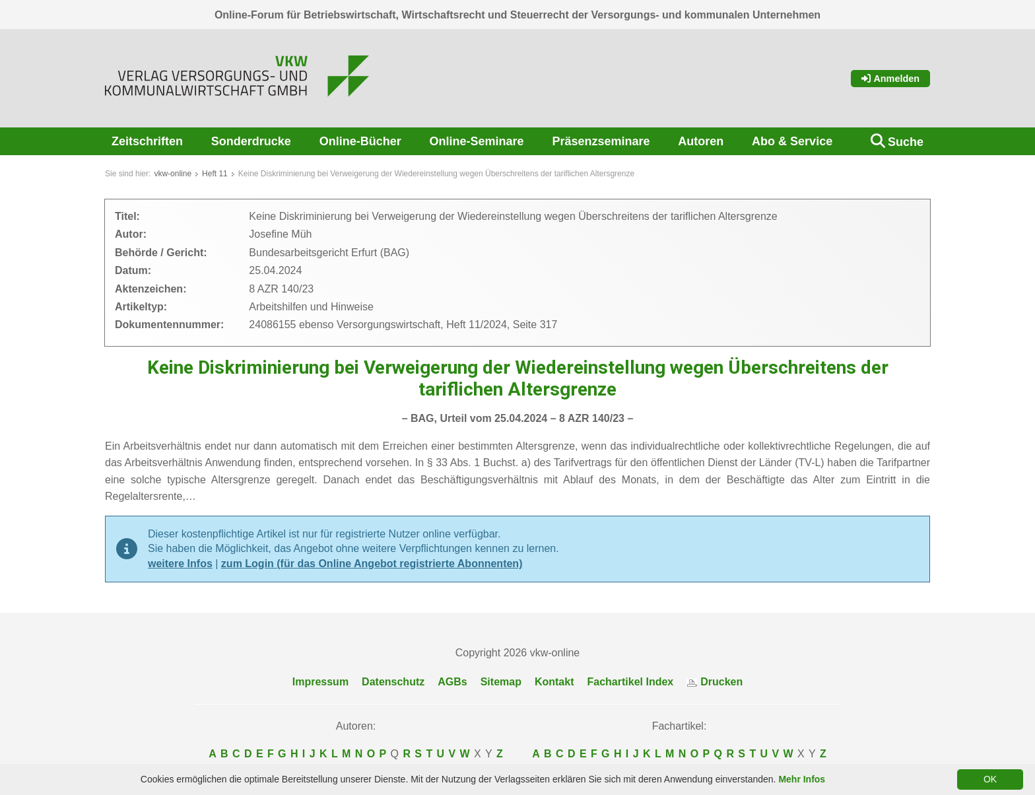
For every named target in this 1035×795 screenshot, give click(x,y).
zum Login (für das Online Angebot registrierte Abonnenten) (372, 563)
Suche (905, 142)
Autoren (700, 141)
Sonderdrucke (251, 141)
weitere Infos (180, 563)
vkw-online (172, 173)
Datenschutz (393, 681)
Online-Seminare (477, 141)
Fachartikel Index (630, 681)
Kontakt (554, 681)
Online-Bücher (360, 141)
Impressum (320, 681)
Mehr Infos (801, 779)
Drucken (714, 681)
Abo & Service (792, 141)
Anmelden (890, 78)
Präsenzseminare (601, 141)
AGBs (452, 681)
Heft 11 (215, 173)
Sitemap (501, 681)
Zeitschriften (147, 141)
